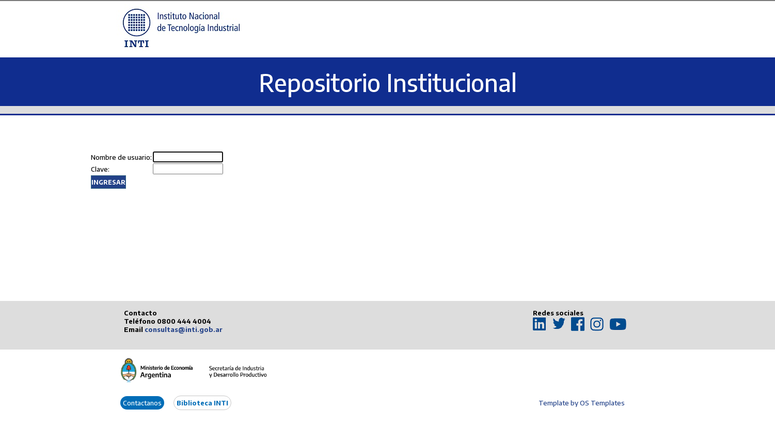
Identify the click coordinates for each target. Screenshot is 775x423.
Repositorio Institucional (388, 82)
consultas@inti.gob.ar (184, 329)
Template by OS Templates (582, 403)
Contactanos (142, 403)
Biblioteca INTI (202, 403)
